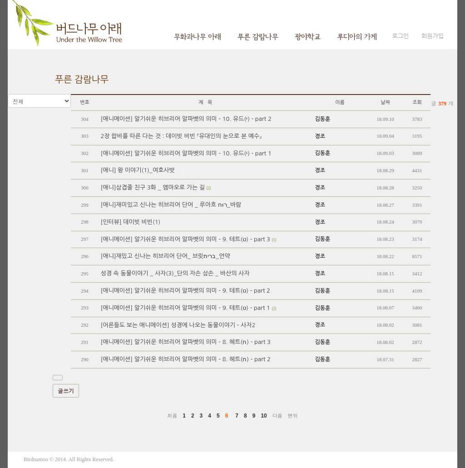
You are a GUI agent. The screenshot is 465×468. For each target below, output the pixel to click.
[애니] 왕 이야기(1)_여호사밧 (137, 170)
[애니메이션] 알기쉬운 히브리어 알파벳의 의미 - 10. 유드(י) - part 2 (185, 119)
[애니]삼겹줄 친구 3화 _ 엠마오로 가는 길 (155, 187)
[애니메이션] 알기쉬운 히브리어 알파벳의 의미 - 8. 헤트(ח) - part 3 (185, 342)
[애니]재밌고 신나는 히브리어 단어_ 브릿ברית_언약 (165, 256)
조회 (417, 102)
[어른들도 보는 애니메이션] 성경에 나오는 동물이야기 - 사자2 (177, 325)
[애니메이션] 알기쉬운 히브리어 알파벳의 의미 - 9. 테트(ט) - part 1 (188, 308)
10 (264, 416)
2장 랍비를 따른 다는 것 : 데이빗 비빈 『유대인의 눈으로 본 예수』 (180, 136)
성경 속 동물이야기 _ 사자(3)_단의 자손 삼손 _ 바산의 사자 (174, 273)
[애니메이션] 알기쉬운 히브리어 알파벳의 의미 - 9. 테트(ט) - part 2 (185, 291)
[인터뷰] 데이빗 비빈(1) (130, 222)
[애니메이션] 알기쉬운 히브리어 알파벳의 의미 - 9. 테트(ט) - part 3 (188, 239)
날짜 (385, 102)
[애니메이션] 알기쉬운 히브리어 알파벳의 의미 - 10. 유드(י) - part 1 (185, 153)
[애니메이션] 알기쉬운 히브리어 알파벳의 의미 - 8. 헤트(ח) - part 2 (185, 359)
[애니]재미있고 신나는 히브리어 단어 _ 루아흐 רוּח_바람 (170, 205)
